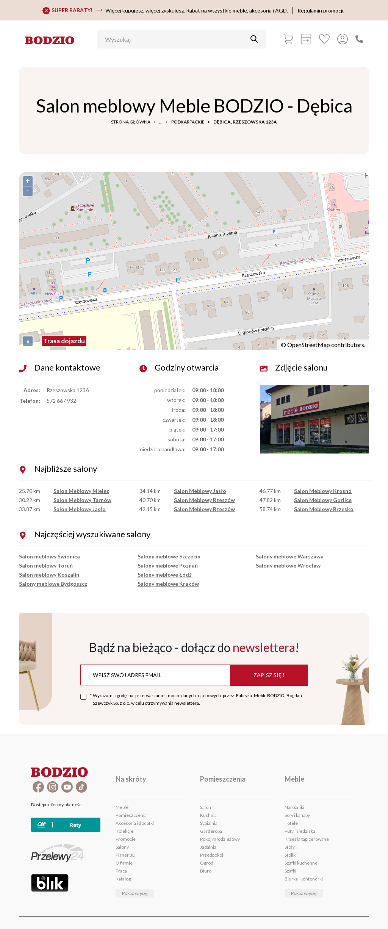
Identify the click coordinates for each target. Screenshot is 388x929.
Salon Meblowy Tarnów (82, 500)
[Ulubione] (324, 39)
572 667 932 (61, 400)
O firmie (124, 863)
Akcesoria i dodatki (135, 823)
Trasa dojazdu (64, 341)
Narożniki (294, 807)
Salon (205, 807)
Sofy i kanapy (297, 815)
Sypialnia (208, 823)
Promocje (126, 839)
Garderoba (211, 831)
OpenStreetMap (308, 344)
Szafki (290, 871)
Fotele (291, 823)
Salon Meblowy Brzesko (324, 509)
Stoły (290, 847)
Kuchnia (208, 815)
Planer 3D (125, 855)
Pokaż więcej (135, 893)
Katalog (123, 879)
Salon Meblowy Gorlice (323, 500)
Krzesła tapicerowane (307, 839)
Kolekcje (124, 831)
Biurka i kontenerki (304, 879)
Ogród (206, 863)
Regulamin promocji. (320, 10)
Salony (122, 847)
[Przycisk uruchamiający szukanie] (254, 39)
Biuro (205, 871)
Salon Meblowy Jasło (79, 509)
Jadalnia (208, 847)
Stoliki (291, 855)
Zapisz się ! (269, 675)
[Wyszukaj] (176, 39)
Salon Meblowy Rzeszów (204, 500)
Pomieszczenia (131, 815)
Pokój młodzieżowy (220, 839)
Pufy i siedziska (300, 831)
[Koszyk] (288, 39)
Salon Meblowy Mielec (81, 491)
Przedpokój (211, 855)
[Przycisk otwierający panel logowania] (342, 39)
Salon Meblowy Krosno (323, 491)
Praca (121, 871)
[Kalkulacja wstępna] (306, 39)
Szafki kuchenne (301, 863)
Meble (122, 807)
